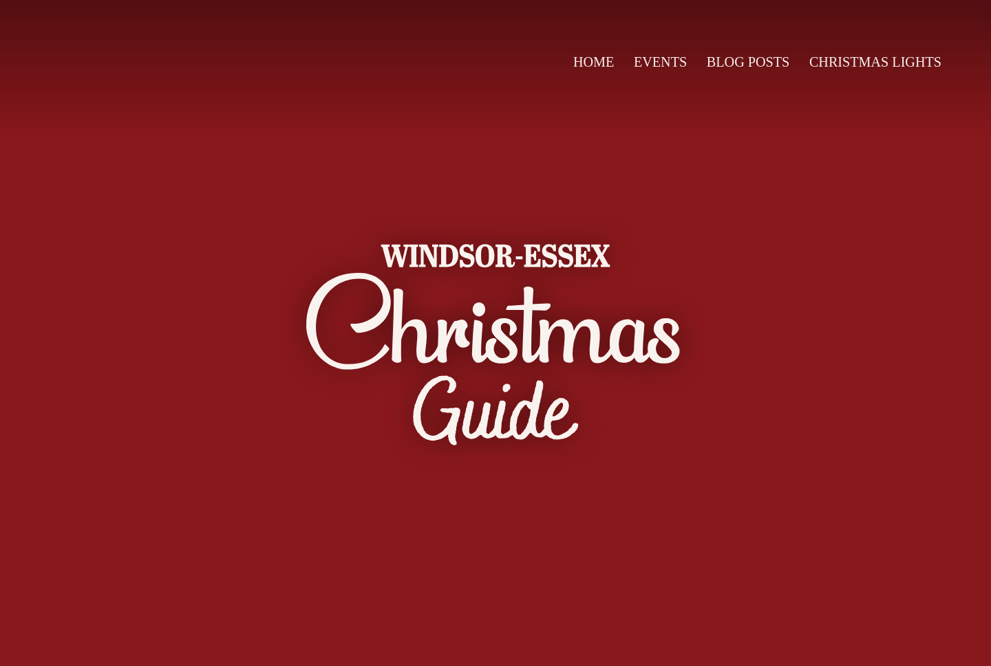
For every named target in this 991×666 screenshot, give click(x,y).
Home (593, 61)
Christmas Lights (875, 61)
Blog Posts (748, 61)
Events (660, 61)
